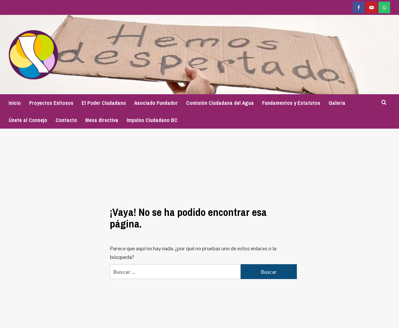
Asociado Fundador (156, 102)
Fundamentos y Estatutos (291, 102)
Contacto (66, 120)
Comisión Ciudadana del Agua (220, 102)
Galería (337, 102)
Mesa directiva (101, 120)
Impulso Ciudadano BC (152, 120)
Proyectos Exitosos (51, 102)
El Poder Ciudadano (104, 102)
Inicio (15, 102)
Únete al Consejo (28, 120)
